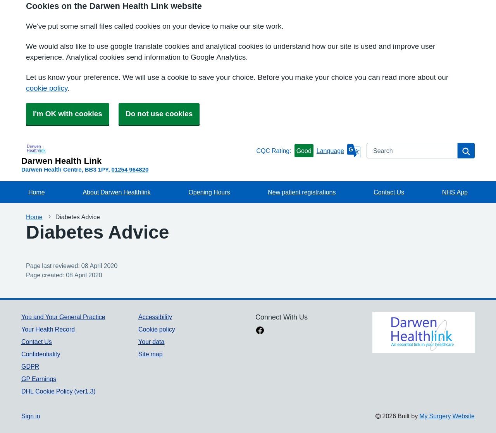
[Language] (338, 150)
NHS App (455, 192)
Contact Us (389, 192)
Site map (150, 354)
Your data (151, 341)
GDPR (30, 366)
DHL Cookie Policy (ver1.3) (58, 391)
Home (36, 192)
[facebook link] (260, 331)
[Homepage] (137, 154)
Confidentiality (40, 354)
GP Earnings (38, 379)
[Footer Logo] (423, 332)
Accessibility (155, 317)
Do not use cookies (159, 113)
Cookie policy (156, 329)
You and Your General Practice (63, 317)
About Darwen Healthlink (116, 192)
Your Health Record (48, 329)
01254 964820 (130, 169)
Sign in (30, 416)
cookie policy (46, 88)
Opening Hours (209, 192)
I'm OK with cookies (67, 113)
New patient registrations (302, 192)
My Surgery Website (447, 416)
